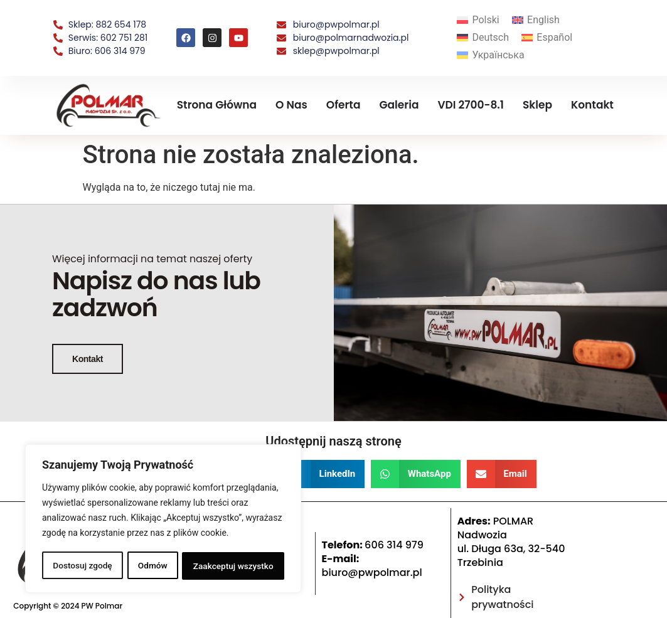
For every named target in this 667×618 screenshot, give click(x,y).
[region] (163, 519)
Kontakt (592, 104)
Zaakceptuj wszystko (233, 566)
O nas (291, 104)
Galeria (399, 104)
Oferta (343, 104)
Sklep (537, 104)
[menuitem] (478, 20)
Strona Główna (217, 104)
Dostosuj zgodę (82, 566)
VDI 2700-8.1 (470, 104)
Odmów (152, 566)
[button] (323, 498)
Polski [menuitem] (485, 20)
